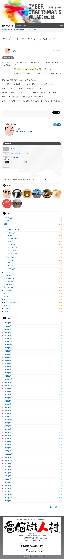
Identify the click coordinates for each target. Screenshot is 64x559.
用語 (7, 221)
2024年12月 (8, 341)
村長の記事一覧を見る (25, 132)
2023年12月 (8, 379)
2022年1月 (8, 451)
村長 (14, 51)
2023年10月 (8, 385)
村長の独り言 (8, 57)
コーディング (10, 233)
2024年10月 (8, 348)
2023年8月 (8, 391)
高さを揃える (14, 253)
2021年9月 (8, 463)
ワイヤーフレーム (13, 229)
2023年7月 (8, 395)
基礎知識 (7, 308)
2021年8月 (8, 466)
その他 (6, 311)
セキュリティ (8, 299)
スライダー (13, 247)
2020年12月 (8, 491)
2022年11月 (8, 420)
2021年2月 (8, 485)
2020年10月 (8, 498)
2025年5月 (8, 326)
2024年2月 (8, 373)
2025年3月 (8, 332)
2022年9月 (8, 426)
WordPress (9, 281)
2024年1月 (8, 376)
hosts (8, 305)
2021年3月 (8, 482)
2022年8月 (8, 429)
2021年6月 (8, 473)
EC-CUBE (9, 284)
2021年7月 (8, 470)
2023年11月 (8, 382)
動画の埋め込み (15, 238)
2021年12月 (8, 454)
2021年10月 (8, 460)
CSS (9, 242)
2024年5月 (8, 363)
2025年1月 (8, 338)
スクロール (13, 250)
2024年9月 (8, 351)
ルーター (9, 296)
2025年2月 (8, 335)
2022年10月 (8, 423)
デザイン (9, 227)
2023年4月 (8, 404)
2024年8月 (8, 354)
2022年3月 (8, 445)
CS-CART (9, 275)
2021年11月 (8, 457)
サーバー (7, 272)
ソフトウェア (10, 260)
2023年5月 (8, 401)
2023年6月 (8, 398)
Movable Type (10, 278)
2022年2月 (8, 448)
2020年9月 (8, 501)
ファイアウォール (11, 293)
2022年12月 (8, 416)
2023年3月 (8, 407)
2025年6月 (8, 323)
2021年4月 (8, 479)
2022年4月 (8, 441)
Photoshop (11, 263)
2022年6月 (8, 435)
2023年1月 (8, 413)
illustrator (11, 266)
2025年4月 (8, 329)
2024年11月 (8, 345)
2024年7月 (8, 357)
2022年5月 (8, 438)
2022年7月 (8, 432)
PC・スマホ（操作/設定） (12, 302)
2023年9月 (8, 388)
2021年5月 (8, 476)
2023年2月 (8, 410)
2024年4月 (8, 366)
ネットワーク (8, 290)
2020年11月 (8, 495)
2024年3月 (8, 370)
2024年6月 (8, 360)
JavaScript (11, 245)
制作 (5, 224)
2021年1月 (8, 488)
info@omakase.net (35, 540)
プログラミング (11, 257)
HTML (10, 236)
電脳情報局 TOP (5, 29)
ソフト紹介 (11, 269)
